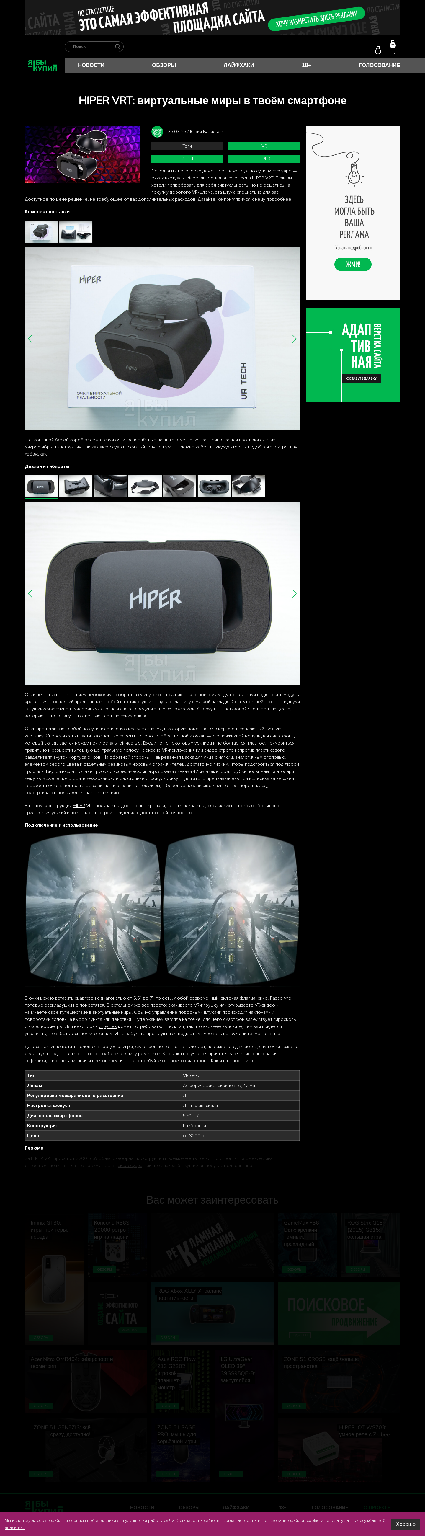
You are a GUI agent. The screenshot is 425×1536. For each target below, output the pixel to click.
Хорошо (406, 1524)
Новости (91, 65)
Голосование (379, 65)
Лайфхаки (239, 65)
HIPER (264, 159)
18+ (306, 65)
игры (187, 159)
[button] (30, 339)
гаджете (234, 171)
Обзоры (164, 65)
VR (264, 146)
